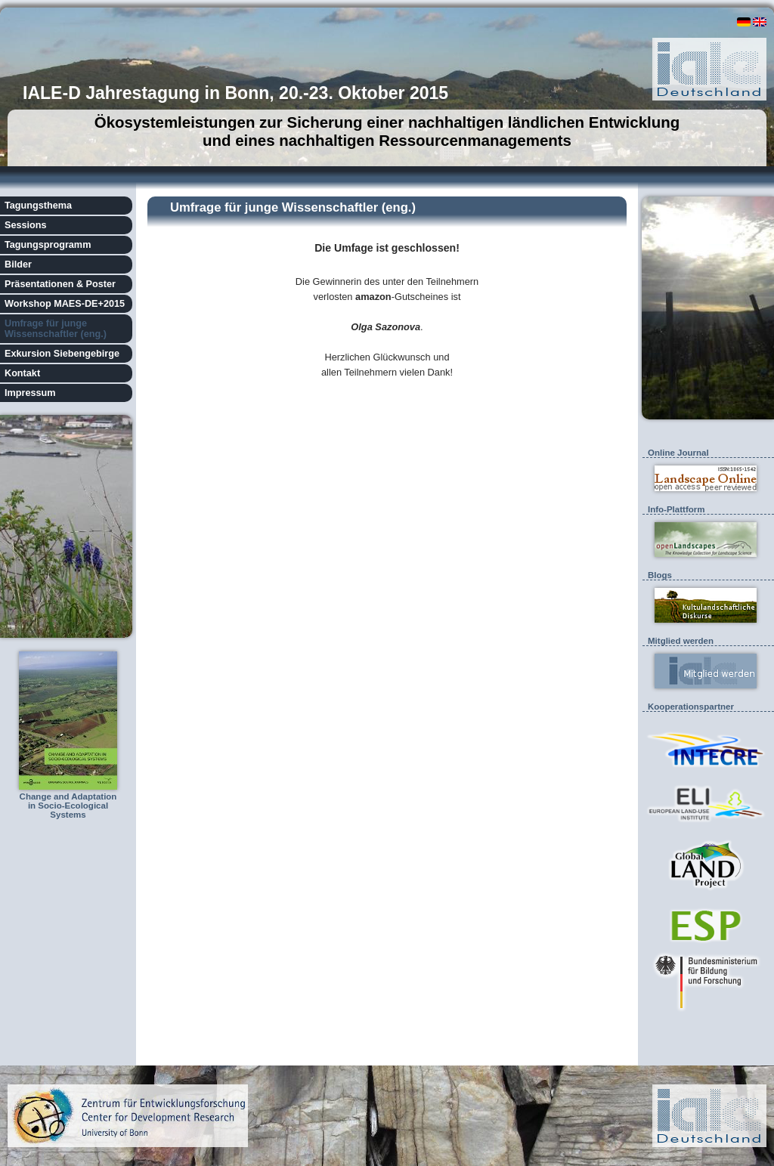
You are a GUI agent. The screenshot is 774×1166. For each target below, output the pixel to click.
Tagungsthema (38, 205)
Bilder (18, 264)
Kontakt (22, 373)
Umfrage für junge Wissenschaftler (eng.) (56, 328)
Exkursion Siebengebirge (62, 353)
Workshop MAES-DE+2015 (65, 303)
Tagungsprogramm (48, 245)
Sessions (26, 225)
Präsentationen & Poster (60, 284)
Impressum (30, 393)
